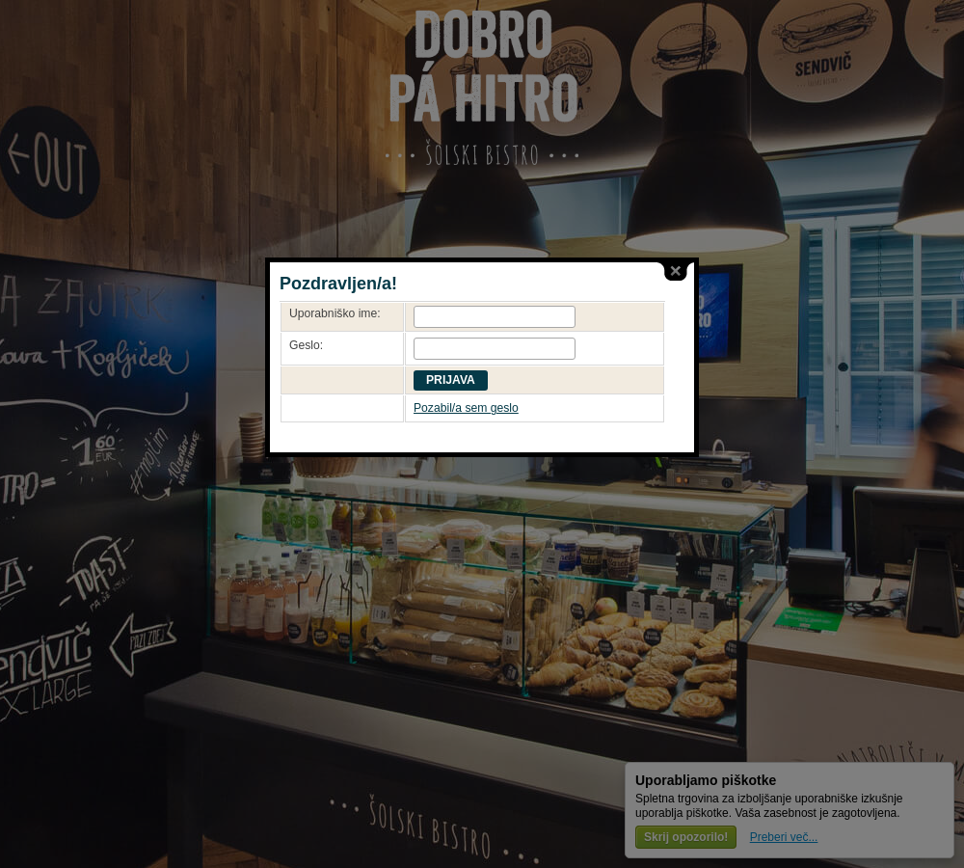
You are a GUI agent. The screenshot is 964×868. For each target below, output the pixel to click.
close (675, 271)
